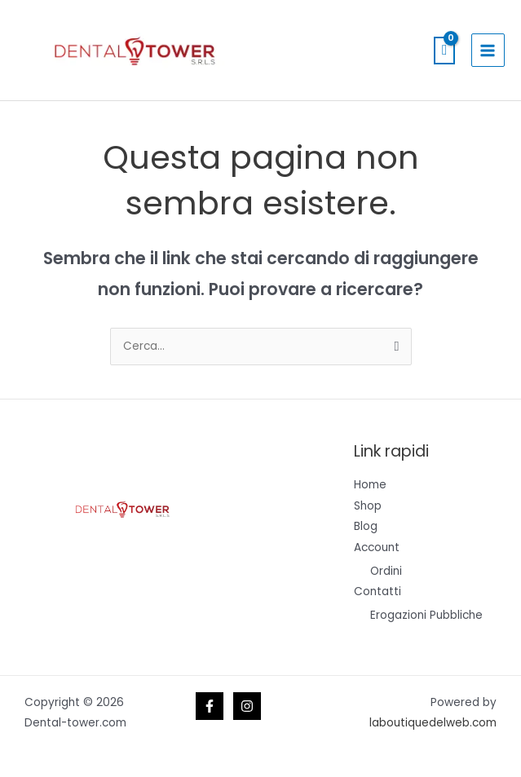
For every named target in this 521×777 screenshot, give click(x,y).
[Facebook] (209, 706)
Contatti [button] (377, 591)
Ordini (386, 571)
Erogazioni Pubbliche (426, 615)
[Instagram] (247, 706)
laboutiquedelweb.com (433, 723)
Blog (366, 526)
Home (370, 484)
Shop (368, 506)
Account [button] (377, 547)
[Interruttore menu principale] (488, 50)
